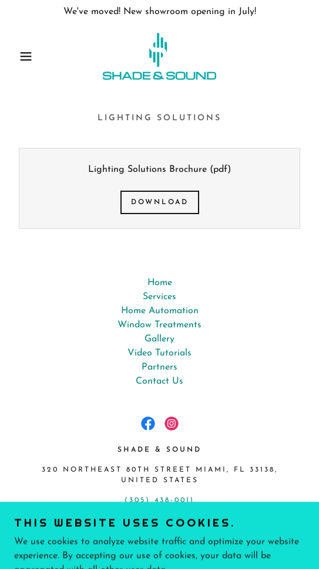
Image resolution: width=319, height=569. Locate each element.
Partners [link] (159, 367)
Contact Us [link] (159, 381)
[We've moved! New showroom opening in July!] (159, 12)
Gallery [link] (159, 339)
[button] (22, 56)
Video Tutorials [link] (159, 353)
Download (160, 202)
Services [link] (159, 297)
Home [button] (159, 282)
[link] (159, 56)
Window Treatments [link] (159, 325)
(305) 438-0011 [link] (159, 500)
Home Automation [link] (160, 311)
